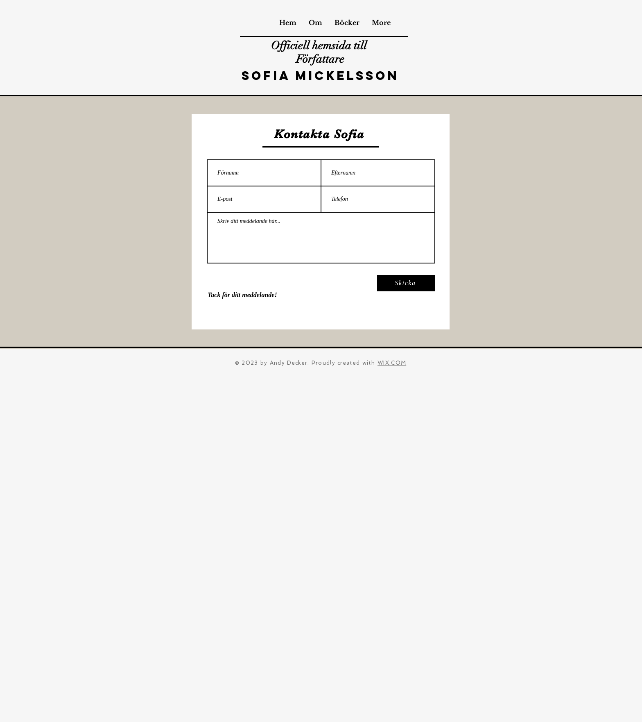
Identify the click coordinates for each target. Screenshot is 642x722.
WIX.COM (392, 363)
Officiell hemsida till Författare (320, 52)
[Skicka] (406, 283)
